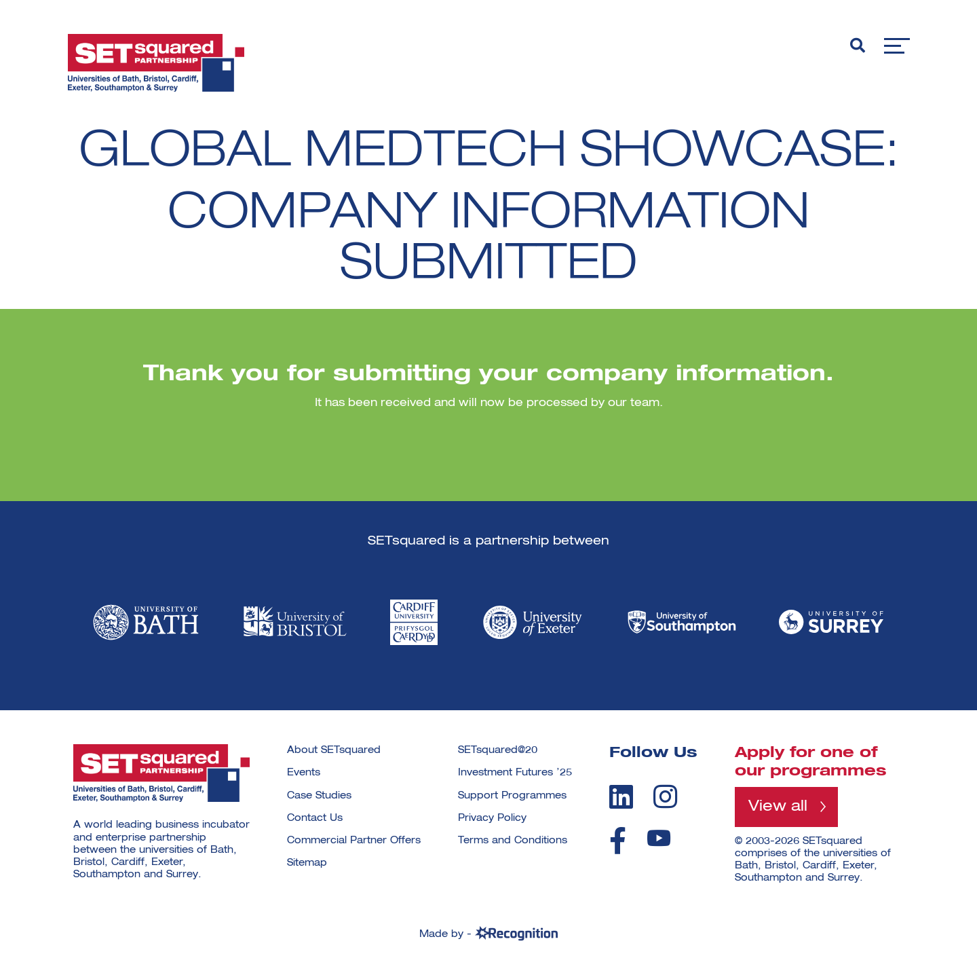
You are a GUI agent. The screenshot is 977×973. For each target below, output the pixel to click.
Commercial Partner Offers (354, 840)
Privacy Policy (492, 818)
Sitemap (307, 863)
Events (303, 772)
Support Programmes (512, 796)
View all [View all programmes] (777, 806)
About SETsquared (334, 750)
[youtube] (659, 838)
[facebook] (617, 840)
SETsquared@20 (497, 750)
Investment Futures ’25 (515, 772)
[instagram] (665, 796)
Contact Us (315, 818)
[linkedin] (621, 796)
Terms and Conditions (512, 840)
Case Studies (319, 796)
